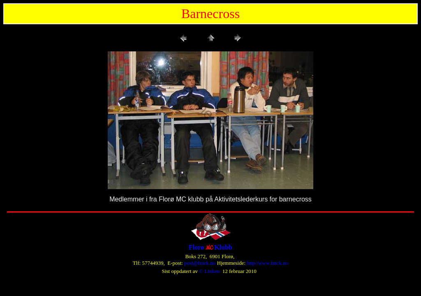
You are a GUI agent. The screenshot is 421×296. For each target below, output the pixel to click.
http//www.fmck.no (267, 263)
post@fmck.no (200, 263)
